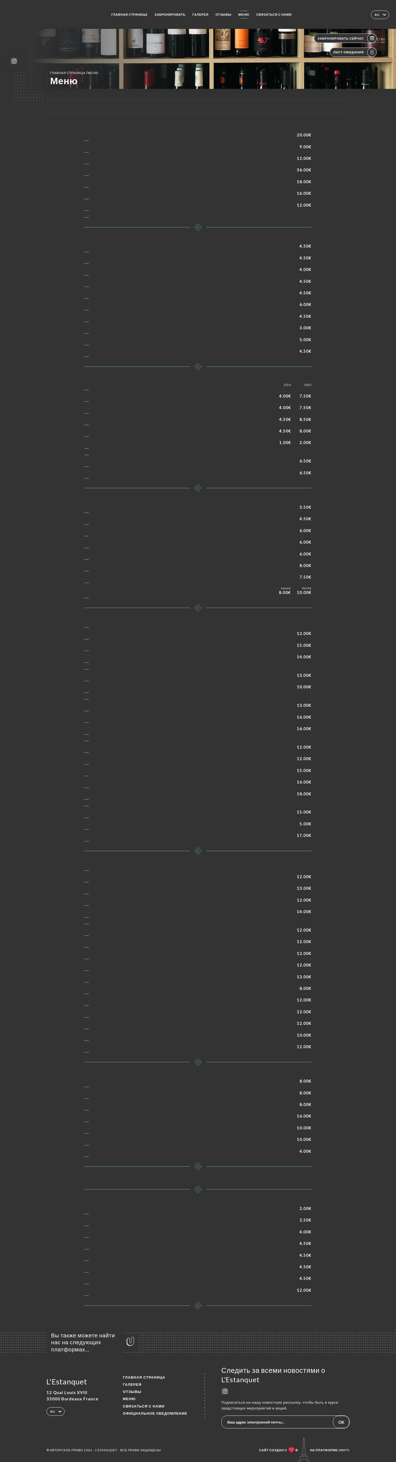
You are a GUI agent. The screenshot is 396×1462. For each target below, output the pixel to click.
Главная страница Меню (74, 72)
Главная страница (129, 14)
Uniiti (344, 1450)
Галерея (200, 14)
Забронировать (170, 14)
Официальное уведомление (155, 1413)
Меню (243, 14)
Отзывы (223, 14)
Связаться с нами (274, 14)
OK (341, 1422)
